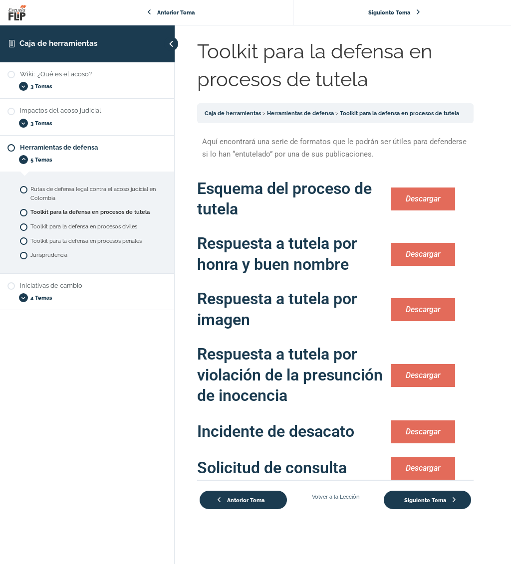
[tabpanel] (335, 311)
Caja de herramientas (58, 43)
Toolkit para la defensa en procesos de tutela (399, 113)
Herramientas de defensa (300, 113)
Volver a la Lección (335, 496)
